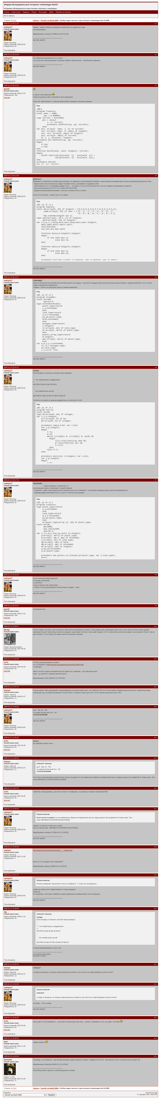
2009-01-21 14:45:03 (11, 706)
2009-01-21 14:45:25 (11, 737)
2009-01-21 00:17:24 (11, 480)
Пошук (33, 12)
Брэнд (7, 630)
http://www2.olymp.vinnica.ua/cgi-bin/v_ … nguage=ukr (52, 850)
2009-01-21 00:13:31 (11, 85)
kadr (6, 1042)
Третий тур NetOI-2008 (49, 20)
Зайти (51, 12)
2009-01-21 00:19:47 (11, 606)
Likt (156, 1093)
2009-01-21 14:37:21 (11, 687)
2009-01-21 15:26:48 (11, 847)
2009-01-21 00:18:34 (11, 575)
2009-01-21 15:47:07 (11, 875)
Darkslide (8, 1060)
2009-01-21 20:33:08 (11, 984)
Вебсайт (7, 97)
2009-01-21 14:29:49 (11, 659)
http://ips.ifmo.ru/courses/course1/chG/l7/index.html (65, 664)
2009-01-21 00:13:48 (11, 176)
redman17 (8, 27)
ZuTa (6, 662)
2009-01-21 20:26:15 (11, 964)
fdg (5, 912)
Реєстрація (43, 12)
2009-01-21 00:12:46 (11, 54)
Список (6, 12)
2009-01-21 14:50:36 (11, 758)
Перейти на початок (63, 12)
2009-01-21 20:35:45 (11, 1017)
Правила (26, 12)
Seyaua (7, 690)
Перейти (30, 1094)
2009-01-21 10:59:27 (11, 626)
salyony (7, 850)
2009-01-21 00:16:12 (11, 367)
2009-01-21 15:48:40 (11, 908)
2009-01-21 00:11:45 (11, 24)
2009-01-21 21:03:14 (11, 1056)
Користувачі (16, 12)
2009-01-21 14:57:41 (11, 788)
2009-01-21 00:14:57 (11, 277)
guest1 (7, 89)
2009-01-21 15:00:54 (11, 809)
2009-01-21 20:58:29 (11, 1038)
